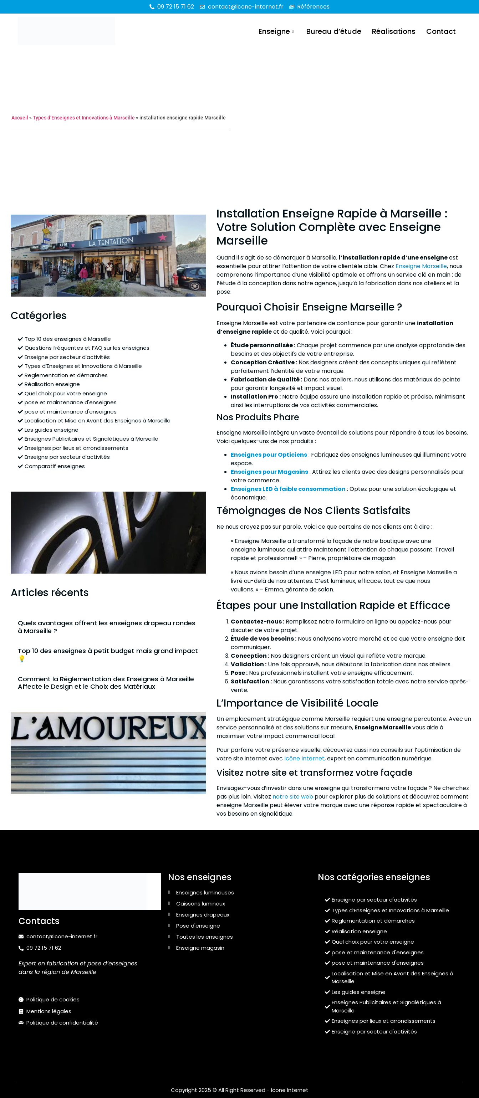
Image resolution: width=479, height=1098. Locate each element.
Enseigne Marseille (421, 266)
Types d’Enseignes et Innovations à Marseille (84, 117)
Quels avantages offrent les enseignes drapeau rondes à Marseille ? (106, 627)
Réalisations (394, 31)
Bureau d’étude (333, 31)
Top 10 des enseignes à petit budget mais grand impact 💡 (108, 654)
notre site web (292, 796)
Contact (441, 31)
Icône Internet (304, 758)
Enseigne (276, 31)
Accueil (19, 117)
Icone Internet (290, 1090)
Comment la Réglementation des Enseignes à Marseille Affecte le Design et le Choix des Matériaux (106, 682)
